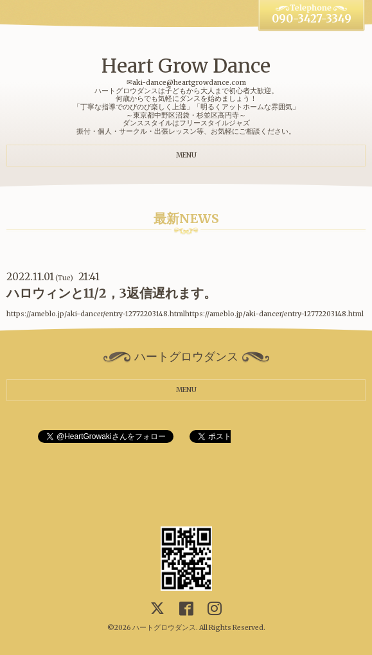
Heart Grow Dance (186, 65)
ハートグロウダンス (164, 628)
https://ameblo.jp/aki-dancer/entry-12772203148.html (274, 314)
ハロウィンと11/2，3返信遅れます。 (111, 293)
